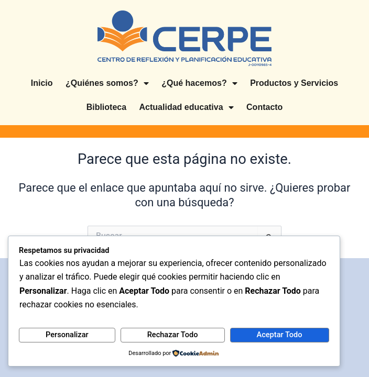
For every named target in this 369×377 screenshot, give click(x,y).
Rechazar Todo (172, 334)
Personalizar (67, 334)
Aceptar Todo (279, 334)
